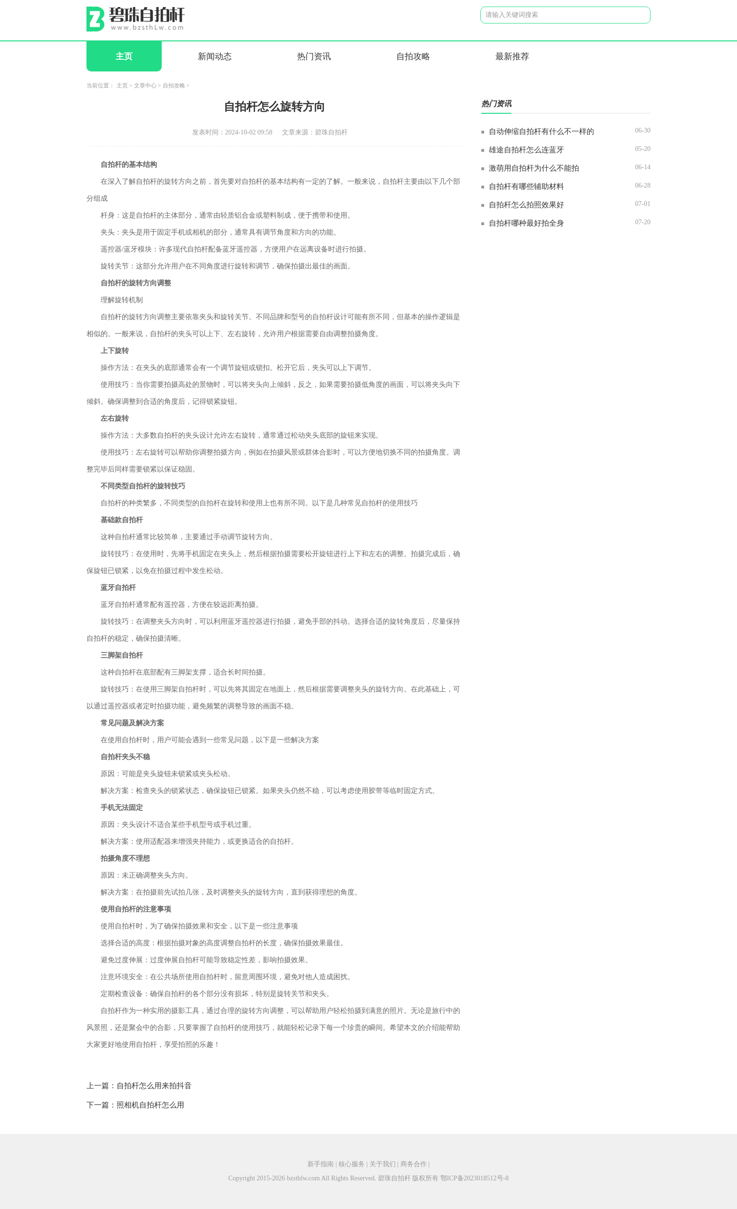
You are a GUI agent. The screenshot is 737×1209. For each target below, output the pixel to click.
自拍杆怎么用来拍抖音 (154, 1086)
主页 (124, 56)
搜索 (636, 14)
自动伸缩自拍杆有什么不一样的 (541, 131)
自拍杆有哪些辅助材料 (526, 186)
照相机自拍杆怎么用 (150, 1105)
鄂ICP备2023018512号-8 (474, 1178)
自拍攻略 (413, 56)
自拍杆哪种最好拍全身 (526, 223)
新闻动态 (215, 56)
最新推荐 (512, 56)
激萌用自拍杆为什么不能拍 (534, 168)
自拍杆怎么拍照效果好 (526, 205)
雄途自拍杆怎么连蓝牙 (526, 150)
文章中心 (145, 85)
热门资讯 (314, 56)
